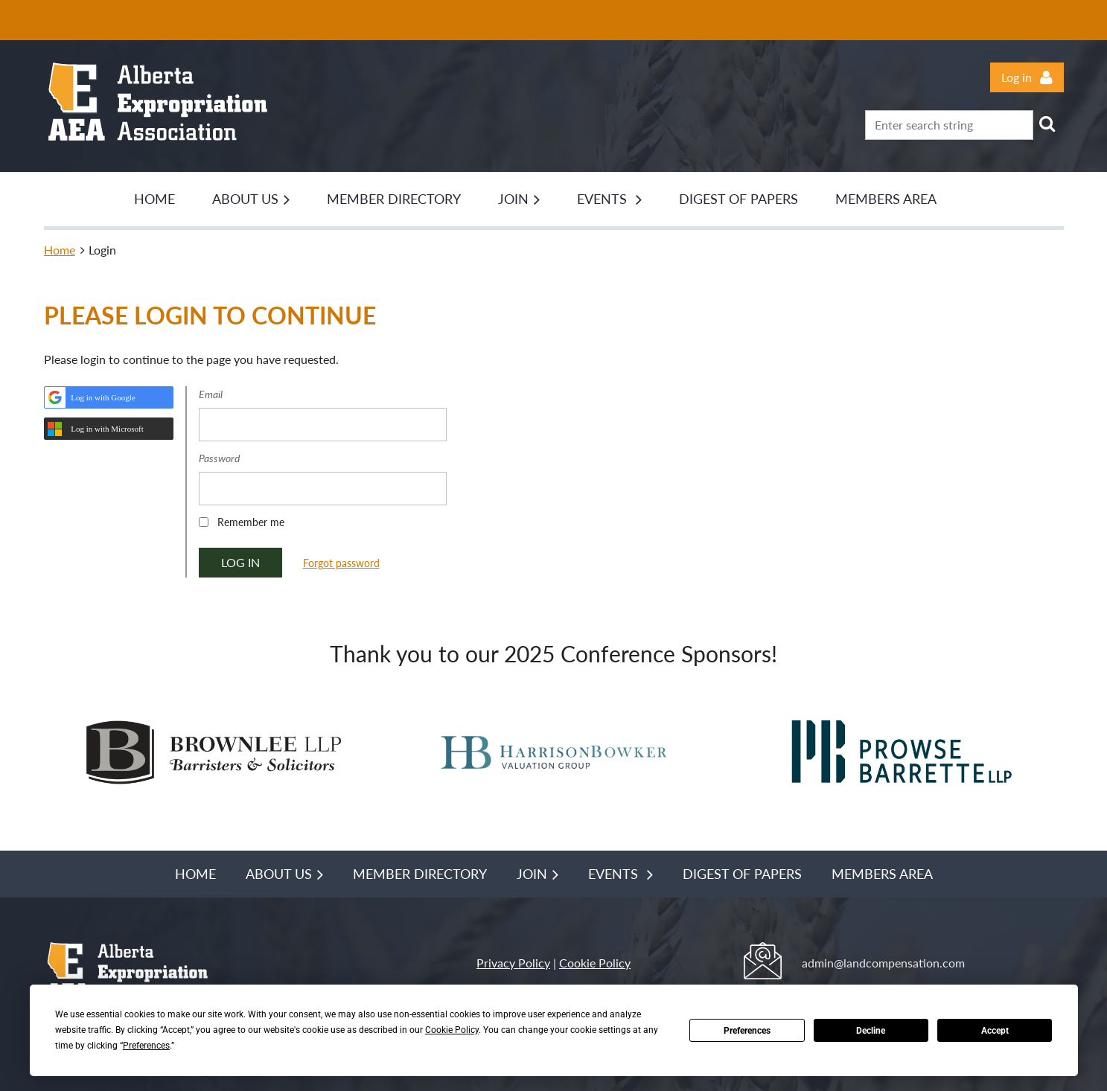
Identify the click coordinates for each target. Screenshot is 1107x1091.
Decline (870, 1031)
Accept (995, 1031)
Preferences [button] (146, 1045)
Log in (1016, 77)
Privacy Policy (513, 963)
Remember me (250, 522)
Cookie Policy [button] (452, 1030)
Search (1047, 123)
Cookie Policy (595, 963)
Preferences (747, 1031)
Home (59, 250)
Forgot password (341, 563)
